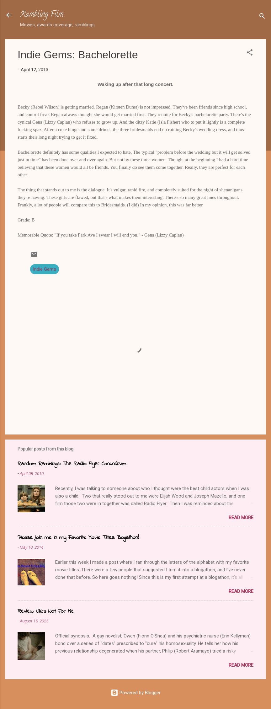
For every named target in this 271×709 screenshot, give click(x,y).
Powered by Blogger (136, 693)
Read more (241, 517)
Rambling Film (41, 15)
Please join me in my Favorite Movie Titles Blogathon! (78, 538)
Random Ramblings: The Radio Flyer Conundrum (72, 464)
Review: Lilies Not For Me (46, 611)
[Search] (262, 17)
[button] (249, 53)
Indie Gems (44, 269)
